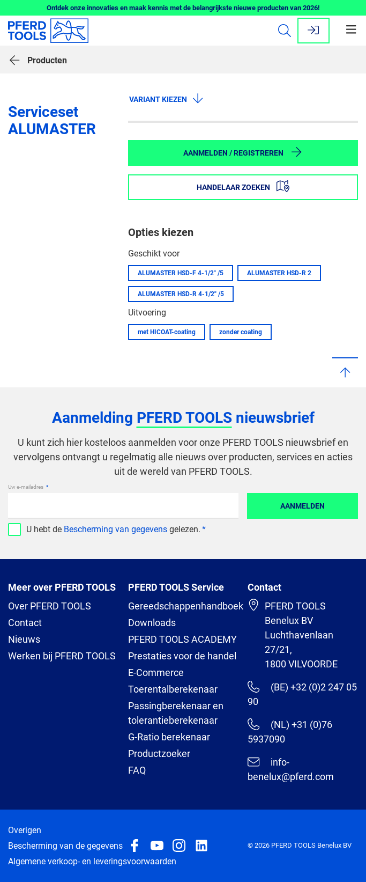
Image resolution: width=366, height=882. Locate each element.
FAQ (137, 770)
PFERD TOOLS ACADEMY (182, 639)
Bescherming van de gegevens (65, 846)
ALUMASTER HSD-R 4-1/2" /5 (181, 294)
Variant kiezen (166, 98)
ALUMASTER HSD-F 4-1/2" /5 (180, 273)
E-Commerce (156, 672)
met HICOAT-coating (167, 332)
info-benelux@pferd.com (291, 769)
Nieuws (24, 639)
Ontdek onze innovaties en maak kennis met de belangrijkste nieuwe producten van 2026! (183, 8)
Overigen (24, 830)
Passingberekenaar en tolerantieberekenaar (175, 713)
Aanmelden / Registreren (243, 151)
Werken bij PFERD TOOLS (62, 656)
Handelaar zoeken (243, 186)
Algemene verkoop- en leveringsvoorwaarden (92, 861)
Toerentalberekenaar (173, 689)
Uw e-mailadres (26, 487)
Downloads (152, 622)
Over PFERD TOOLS (49, 606)
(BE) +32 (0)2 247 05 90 (302, 694)
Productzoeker (159, 753)
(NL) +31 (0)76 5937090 (290, 731)
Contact (25, 622)
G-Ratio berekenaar (169, 737)
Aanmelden (302, 506)
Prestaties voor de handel (182, 656)
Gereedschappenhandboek (185, 606)
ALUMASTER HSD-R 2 (279, 273)
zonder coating (240, 332)
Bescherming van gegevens (115, 529)
